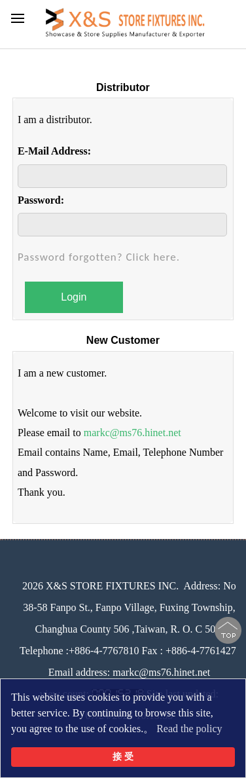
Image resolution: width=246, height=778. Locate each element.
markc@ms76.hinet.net (132, 432)
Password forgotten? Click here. (99, 257)
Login (73, 297)
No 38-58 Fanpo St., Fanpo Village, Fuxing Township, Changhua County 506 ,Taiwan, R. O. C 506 (129, 607)
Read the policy (189, 728)
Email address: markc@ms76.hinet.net (129, 672)
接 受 (123, 756)
